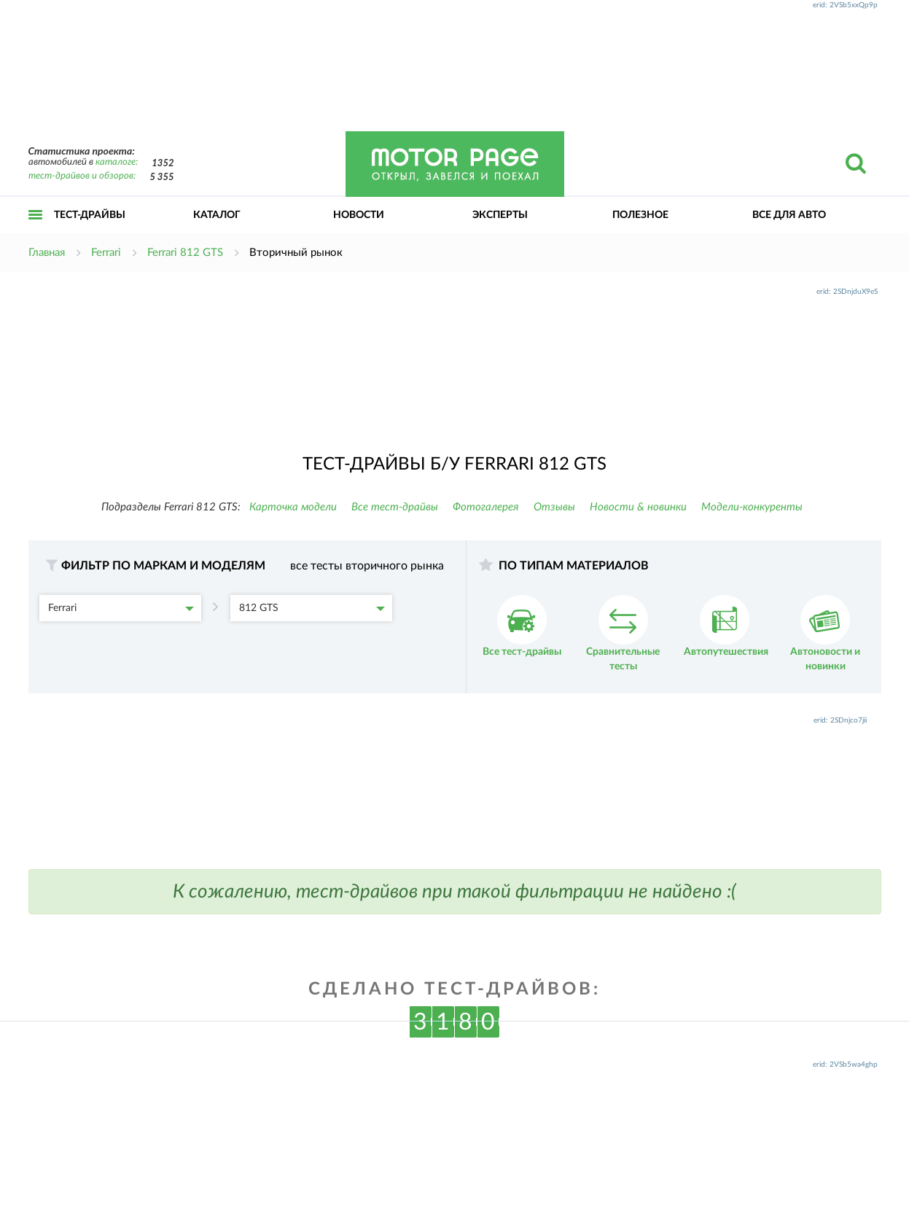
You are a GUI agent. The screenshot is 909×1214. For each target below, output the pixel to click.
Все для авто (789, 215)
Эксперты (500, 215)
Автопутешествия (726, 626)
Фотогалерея (486, 507)
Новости (358, 215)
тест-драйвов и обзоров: (82, 176)
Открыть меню (35, 230)
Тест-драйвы (89, 215)
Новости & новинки (638, 507)
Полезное (640, 215)
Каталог (217, 215)
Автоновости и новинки (825, 633)
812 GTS (312, 608)
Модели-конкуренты (752, 507)
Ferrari (121, 608)
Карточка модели (293, 507)
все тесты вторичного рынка (367, 566)
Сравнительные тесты (623, 633)
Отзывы (554, 507)
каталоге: (116, 162)
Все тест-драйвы (394, 507)
